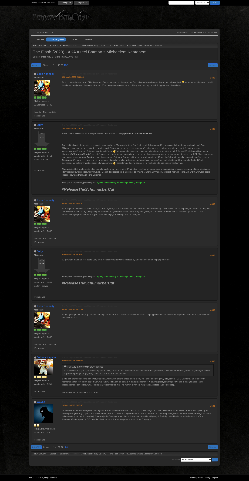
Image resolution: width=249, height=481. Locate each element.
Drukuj (212, 65)
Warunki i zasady (203, 478)
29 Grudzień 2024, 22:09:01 (73, 128)
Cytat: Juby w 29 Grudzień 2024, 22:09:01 (84, 367)
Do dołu (36, 65)
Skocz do (176, 459)
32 (59, 65)
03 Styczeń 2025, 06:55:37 (72, 203)
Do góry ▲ (216, 478)
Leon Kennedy (87, 45)
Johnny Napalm (46, 357)
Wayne (41, 402)
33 (62, 65)
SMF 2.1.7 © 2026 (36, 478)
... (56, 65)
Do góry (36, 447)
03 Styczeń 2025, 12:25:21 (72, 255)
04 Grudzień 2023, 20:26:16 (73, 77)
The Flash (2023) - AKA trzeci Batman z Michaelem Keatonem (89, 74)
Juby (96, 45)
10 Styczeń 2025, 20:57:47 (72, 405)
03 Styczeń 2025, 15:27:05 (72, 309)
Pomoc (193, 478)
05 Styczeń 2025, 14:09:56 (72, 361)
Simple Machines (50, 478)
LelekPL (102, 45)
